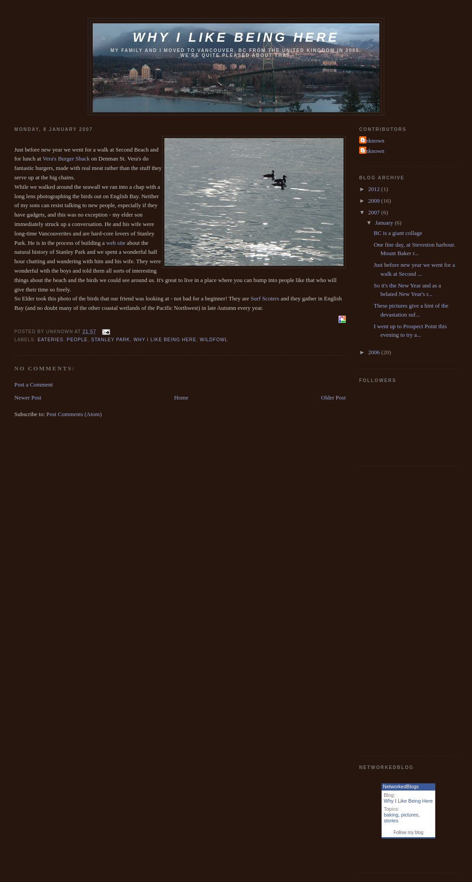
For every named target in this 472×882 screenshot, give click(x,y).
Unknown (372, 140)
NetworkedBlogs (401, 786)
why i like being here (164, 339)
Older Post (333, 397)
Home (181, 397)
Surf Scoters (265, 298)
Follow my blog (409, 832)
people (77, 339)
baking (391, 814)
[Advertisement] (395, 609)
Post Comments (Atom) (74, 414)
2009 (374, 200)
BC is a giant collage (397, 233)
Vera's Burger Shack (66, 158)
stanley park (110, 339)
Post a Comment (33, 384)
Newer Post (27, 397)
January (385, 222)
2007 (374, 212)
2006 (374, 352)
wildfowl (214, 339)
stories (391, 820)
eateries (50, 339)
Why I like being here (236, 37)
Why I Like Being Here (408, 801)
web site (115, 242)
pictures (410, 814)
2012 (374, 189)
